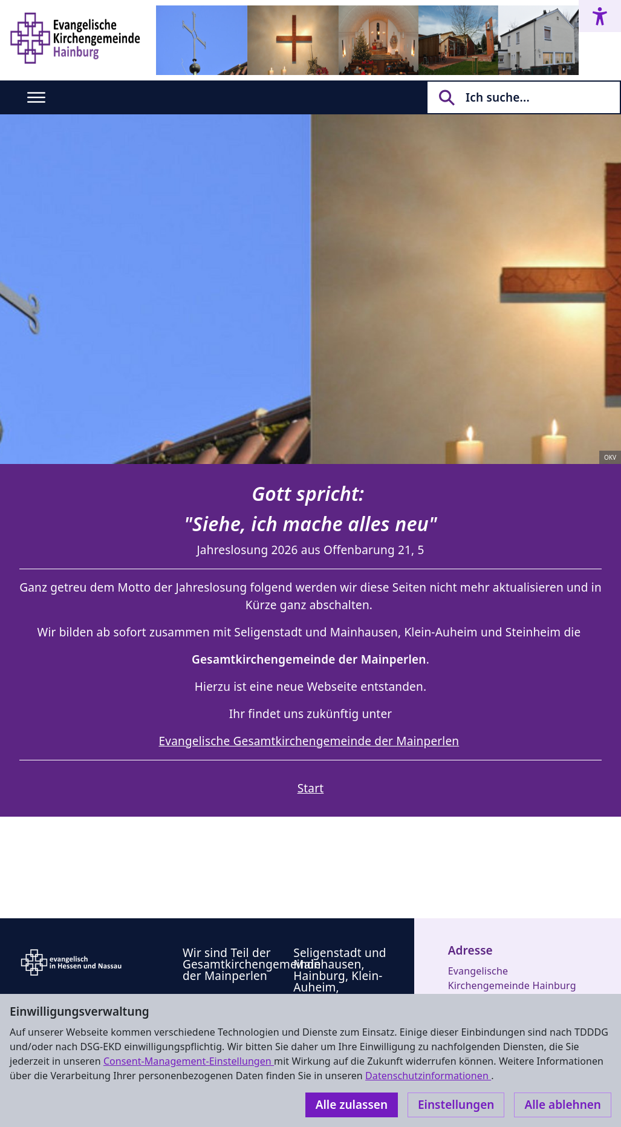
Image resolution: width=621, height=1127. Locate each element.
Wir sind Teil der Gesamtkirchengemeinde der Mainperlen (252, 964)
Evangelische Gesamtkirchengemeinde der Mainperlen (309, 741)
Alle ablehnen (562, 1104)
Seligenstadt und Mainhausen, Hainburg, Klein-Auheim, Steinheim (339, 976)
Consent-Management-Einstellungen (188, 1061)
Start (310, 788)
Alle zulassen (352, 1104)
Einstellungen (456, 1104)
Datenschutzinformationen (428, 1075)
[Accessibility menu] (600, 16)
